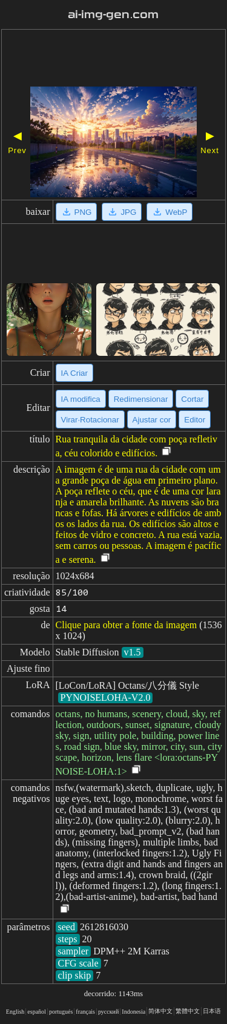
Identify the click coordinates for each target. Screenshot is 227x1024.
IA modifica (80, 399)
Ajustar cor (152, 419)
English (15, 1011)
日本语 (212, 1011)
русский (108, 1011)
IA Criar (74, 373)
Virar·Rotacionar (90, 419)
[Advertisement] (113, 59)
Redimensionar (141, 399)
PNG (76, 211)
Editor (194, 419)
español (36, 1011)
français (85, 1011)
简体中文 (160, 1011)
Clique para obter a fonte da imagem (126, 625)
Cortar (192, 399)
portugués (61, 1011)
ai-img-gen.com (113, 14)
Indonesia (133, 1011)
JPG (121, 211)
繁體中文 (188, 1011)
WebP (169, 211)
